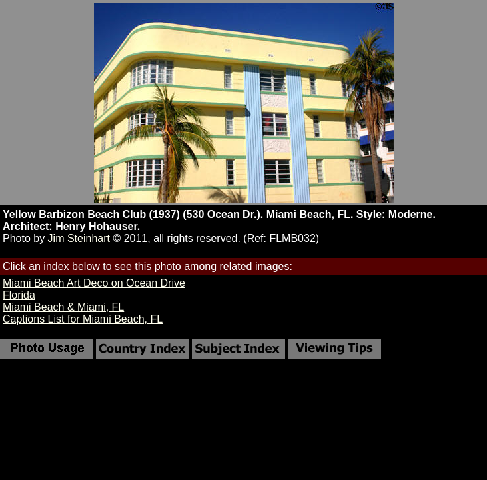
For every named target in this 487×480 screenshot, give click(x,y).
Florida (19, 295)
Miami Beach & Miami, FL (63, 307)
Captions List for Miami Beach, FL (83, 319)
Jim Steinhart (79, 238)
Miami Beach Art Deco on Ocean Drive (94, 283)
